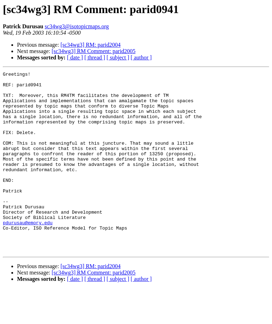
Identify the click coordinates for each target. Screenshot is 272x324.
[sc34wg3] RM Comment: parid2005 (94, 51)
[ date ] (75, 57)
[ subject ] (118, 57)
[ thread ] (94, 57)
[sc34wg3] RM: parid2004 (91, 45)
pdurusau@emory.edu (27, 253)
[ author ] (141, 57)
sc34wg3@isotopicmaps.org (77, 26)
